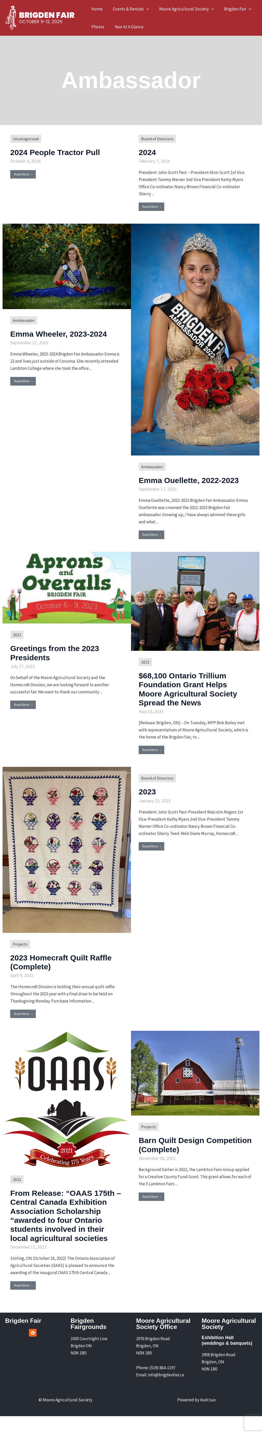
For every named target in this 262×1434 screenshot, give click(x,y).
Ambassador (24, 320)
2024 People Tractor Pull (62, 152)
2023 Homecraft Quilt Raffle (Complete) (55, 970)
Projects (20, 953)
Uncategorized (26, 139)
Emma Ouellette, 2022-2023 (186, 484)
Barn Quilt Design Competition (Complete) (189, 1153)
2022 (17, 1188)
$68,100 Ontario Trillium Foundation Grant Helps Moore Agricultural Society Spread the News (192, 697)
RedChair (208, 1417)
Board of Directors (158, 139)
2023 (17, 644)
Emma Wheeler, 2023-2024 (66, 334)
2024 (149, 152)
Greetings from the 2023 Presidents (61, 661)
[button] (144, 9)
